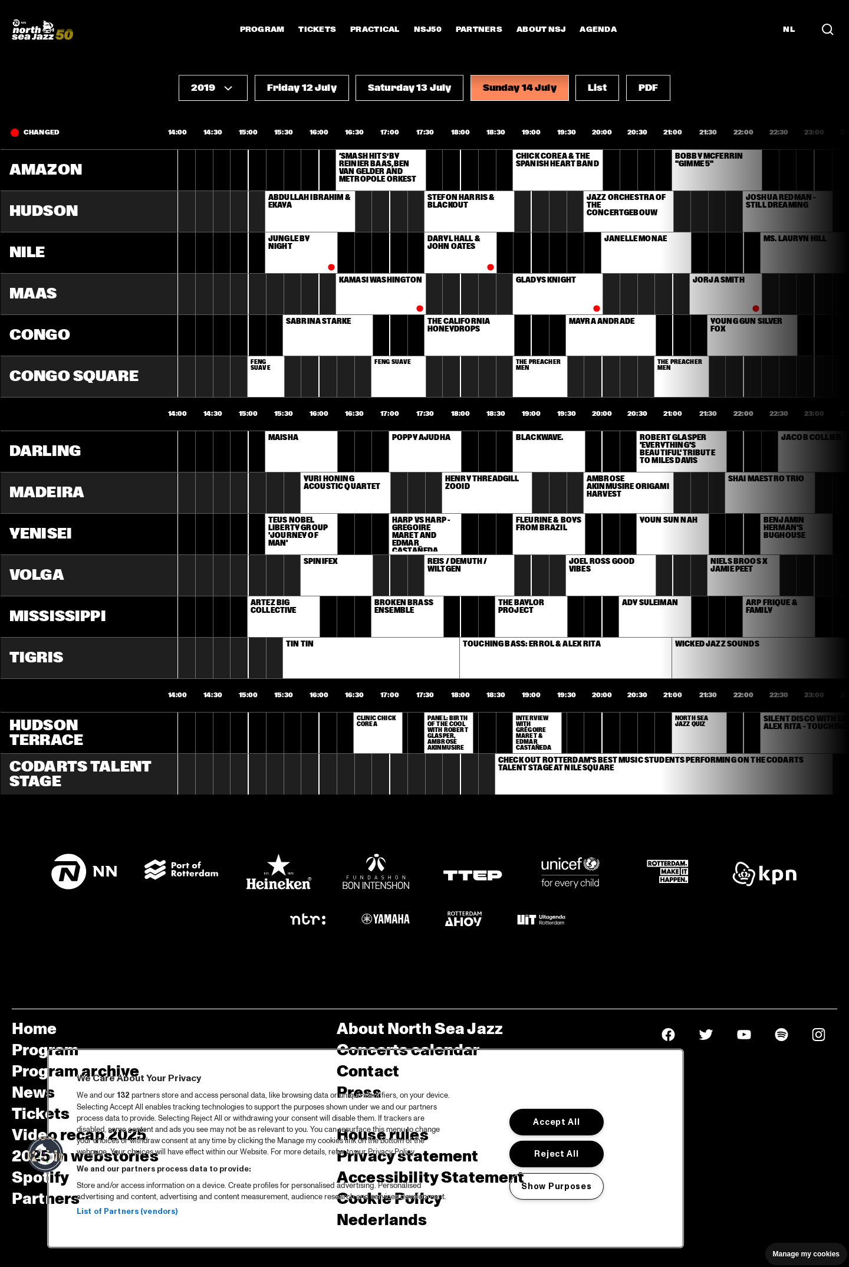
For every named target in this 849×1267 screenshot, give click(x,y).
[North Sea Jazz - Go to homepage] (42, 29)
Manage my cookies (806, 1254)
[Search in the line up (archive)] (827, 29)
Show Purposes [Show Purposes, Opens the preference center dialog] (556, 1186)
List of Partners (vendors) (127, 1211)
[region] (365, 1148)
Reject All (556, 1154)
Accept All (556, 1122)
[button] (213, 88)
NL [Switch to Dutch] (789, 29)
